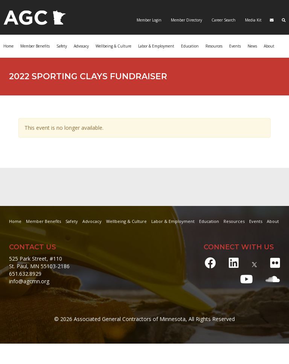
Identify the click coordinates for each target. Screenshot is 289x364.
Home (8, 46)
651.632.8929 (25, 273)
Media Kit (253, 20)
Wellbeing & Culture (113, 46)
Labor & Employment (156, 46)
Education (190, 46)
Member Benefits (35, 46)
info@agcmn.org (29, 281)
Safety (61, 46)
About (269, 46)
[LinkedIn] (234, 262)
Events (235, 46)
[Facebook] (210, 262)
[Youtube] (246, 279)
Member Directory (186, 20)
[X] (254, 262)
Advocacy (81, 46)
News (252, 46)
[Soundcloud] (273, 279)
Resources (213, 46)
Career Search (223, 20)
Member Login (149, 20)
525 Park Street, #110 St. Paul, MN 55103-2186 (39, 262)
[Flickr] (275, 262)
